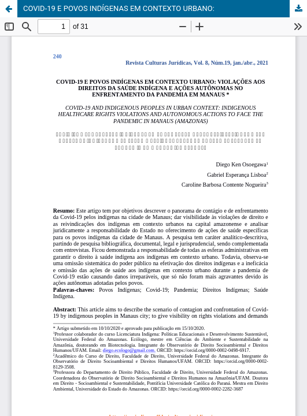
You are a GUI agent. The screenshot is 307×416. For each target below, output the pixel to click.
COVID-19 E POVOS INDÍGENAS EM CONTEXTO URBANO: (118, 8)
